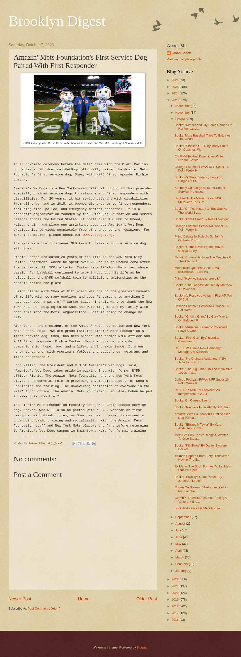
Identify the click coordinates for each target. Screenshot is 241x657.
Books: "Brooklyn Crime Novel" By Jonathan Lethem (198, 478)
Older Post (146, 598)
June (179, 537)
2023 (175, 100)
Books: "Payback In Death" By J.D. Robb (203, 407)
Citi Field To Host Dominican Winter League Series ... (199, 158)
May (178, 544)
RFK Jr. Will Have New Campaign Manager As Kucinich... (198, 350)
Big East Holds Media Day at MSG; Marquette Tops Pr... (199, 200)
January (181, 571)
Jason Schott (181, 53)
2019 (175, 599)
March (180, 557)
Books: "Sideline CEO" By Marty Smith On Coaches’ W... (201, 147)
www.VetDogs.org (97, 235)
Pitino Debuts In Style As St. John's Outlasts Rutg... (199, 238)
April (178, 550)
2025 (175, 87)
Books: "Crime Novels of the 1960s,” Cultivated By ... (200, 248)
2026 (175, 80)
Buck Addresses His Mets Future (197, 508)
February (182, 564)
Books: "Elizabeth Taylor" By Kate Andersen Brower (198, 426)
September (183, 517)
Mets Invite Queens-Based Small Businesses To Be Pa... (197, 269)
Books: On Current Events (193, 400)
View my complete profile (184, 59)
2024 (175, 93)
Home (84, 598)
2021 (175, 586)
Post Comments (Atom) (44, 608)
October (181, 119)
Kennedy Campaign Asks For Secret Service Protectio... (200, 189)
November (183, 112)
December (183, 106)
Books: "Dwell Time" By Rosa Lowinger (202, 219)
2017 (175, 613)
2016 (175, 619)
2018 (175, 606)
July (178, 530)
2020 (175, 593)
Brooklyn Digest (57, 21)
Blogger (142, 647)
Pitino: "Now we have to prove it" (197, 278)
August (180, 523)
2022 (175, 579)
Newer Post (20, 598)
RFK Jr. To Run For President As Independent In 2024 (197, 391)
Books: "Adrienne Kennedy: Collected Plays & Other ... (201, 329)
